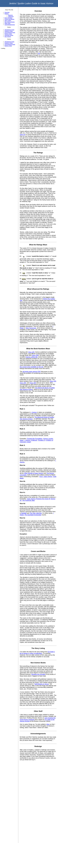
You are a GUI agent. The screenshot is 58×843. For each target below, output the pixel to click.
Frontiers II (41, 440)
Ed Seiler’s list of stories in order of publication (37, 652)
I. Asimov (34, 412)
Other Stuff (7, 23)
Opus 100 (31, 352)
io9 (39, 53)
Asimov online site (32, 357)
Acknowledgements (10, 24)
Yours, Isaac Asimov (45, 476)
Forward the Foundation (34, 438)
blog (48, 724)
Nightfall (23, 513)
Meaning (10, 15)
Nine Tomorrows (31, 328)
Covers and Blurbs (9, 19)
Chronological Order (10, 32)
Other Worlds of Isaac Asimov (33, 473)
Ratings (7, 13)
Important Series (9, 35)
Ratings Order (8, 34)
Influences (11, 16)
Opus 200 (23, 383)
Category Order (9, 31)
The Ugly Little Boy (36, 513)
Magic (22, 478)
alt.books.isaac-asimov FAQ (32, 371)
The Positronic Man (28, 500)
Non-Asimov (8, 36)
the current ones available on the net (31, 367)
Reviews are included (38, 674)
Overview (7, 12)
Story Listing (8, 20)
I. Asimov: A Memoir (30, 440)
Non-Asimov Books (10, 22)
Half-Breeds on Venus (41, 684)
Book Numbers (8, 18)
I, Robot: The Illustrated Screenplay (37, 514)
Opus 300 (35, 355)
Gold (54, 476)
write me (22, 134)
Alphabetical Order (9, 29)
